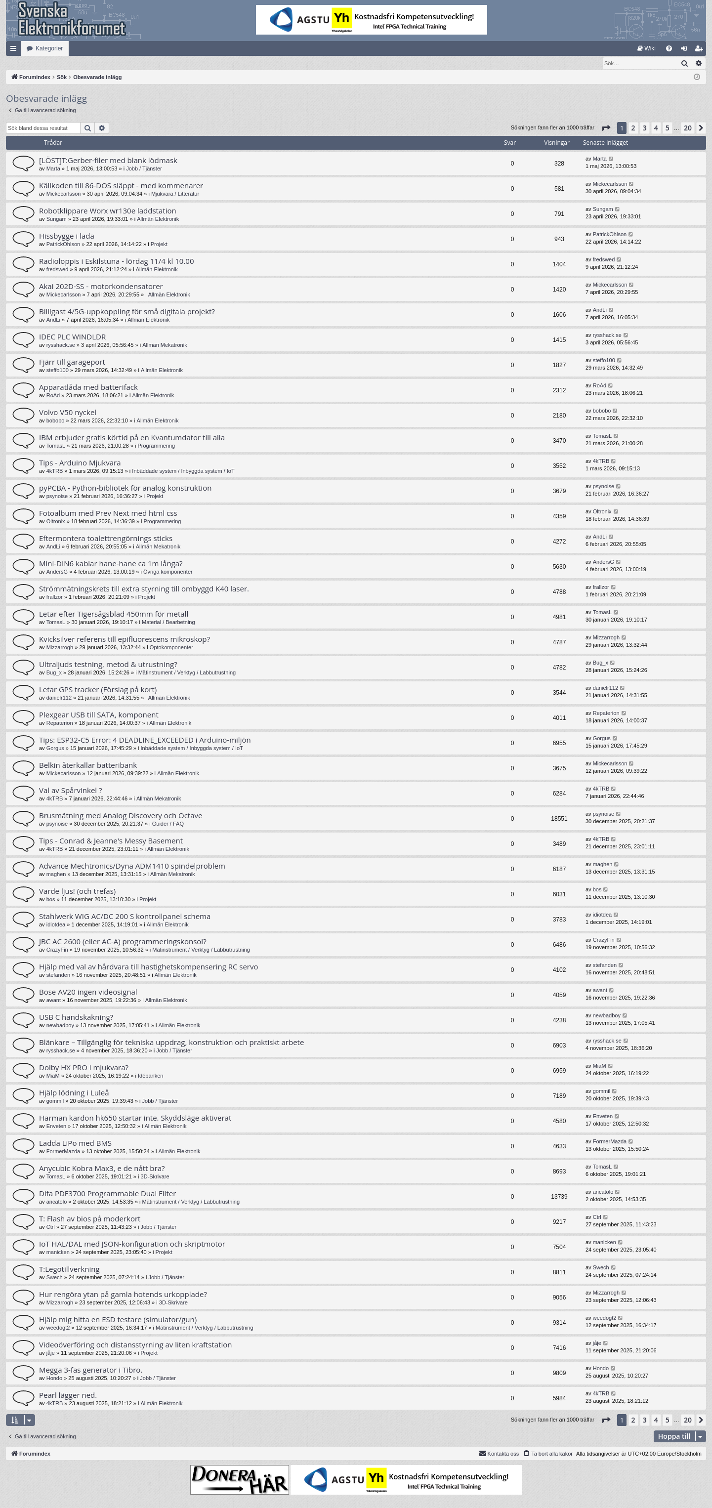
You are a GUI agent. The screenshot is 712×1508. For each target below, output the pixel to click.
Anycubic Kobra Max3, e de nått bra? (102, 1168)
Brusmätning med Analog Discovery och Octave (120, 816)
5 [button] (668, 128)
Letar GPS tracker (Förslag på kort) (98, 690)
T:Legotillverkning (69, 1269)
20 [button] (688, 128)
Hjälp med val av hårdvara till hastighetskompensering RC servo (148, 967)
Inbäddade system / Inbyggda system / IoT (183, 471)
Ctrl (50, 1227)
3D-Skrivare (155, 1177)
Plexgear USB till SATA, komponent (99, 715)
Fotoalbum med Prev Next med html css (108, 513)
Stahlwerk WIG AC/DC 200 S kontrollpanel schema (124, 917)
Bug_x (54, 673)
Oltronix (55, 522)
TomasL (56, 446)
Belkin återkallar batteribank (88, 765)
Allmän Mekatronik (164, 345)
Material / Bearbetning (168, 623)
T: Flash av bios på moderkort (89, 1219)
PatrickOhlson (63, 245)
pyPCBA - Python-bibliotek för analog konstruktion (125, 488)
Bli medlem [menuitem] (701, 50)
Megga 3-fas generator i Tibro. (90, 1370)
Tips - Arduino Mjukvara (80, 463)
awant (53, 1001)
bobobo (55, 421)
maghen (56, 875)
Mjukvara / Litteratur (175, 194)
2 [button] (633, 128)
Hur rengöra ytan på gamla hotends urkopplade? (123, 1294)
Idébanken (150, 1076)
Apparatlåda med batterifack (88, 387)
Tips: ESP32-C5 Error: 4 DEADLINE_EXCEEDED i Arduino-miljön (145, 740)
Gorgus (55, 749)
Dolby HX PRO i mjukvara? (83, 1068)
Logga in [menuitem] (686, 50)
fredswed (57, 270)
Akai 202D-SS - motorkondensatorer (101, 287)
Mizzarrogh (59, 648)
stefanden (58, 975)
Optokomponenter (171, 648)
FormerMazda (63, 1152)
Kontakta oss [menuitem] (499, 1453)
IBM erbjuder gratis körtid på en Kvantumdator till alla (132, 438)
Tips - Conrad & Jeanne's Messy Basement (111, 841)
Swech (54, 1278)
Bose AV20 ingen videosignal (88, 992)
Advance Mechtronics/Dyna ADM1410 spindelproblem (132, 866)
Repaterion (59, 723)
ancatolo (56, 1202)
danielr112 (59, 698)
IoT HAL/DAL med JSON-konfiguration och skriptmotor (132, 1244)
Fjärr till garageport (72, 362)
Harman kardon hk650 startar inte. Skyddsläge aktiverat (135, 1118)
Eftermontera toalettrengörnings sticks (105, 539)
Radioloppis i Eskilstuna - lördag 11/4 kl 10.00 (116, 261)
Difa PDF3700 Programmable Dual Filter (107, 1194)
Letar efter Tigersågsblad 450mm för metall (113, 614)
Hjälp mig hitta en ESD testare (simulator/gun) (118, 1320)
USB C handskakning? (76, 1017)
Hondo (54, 1379)
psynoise (57, 497)
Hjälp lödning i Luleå (74, 1093)
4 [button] (656, 128)
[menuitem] (646, 48)
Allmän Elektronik (158, 219)
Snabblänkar (15, 50)
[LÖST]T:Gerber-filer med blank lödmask (108, 161)
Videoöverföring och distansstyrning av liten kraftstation (135, 1345)
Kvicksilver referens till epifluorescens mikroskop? (124, 639)
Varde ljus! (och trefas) (77, 891)
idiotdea (56, 925)
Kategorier (49, 48)
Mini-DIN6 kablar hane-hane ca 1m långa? (111, 564)
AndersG (57, 572)
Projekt (159, 245)
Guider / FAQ (168, 824)
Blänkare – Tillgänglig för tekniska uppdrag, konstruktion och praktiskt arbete (171, 1042)
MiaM (53, 1076)
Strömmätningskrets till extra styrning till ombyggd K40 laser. (144, 589)
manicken (58, 1253)
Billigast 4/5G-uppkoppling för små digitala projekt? (127, 312)
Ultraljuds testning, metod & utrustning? (108, 665)
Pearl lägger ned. (68, 1395)
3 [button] (645, 128)
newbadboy (60, 1026)
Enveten (56, 1127)
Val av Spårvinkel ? (70, 791)
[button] (605, 128)
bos (50, 900)
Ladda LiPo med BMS (75, 1143)
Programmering (156, 446)
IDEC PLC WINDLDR (72, 337)
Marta (53, 169)
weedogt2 (58, 1328)
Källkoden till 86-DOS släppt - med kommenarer (121, 186)
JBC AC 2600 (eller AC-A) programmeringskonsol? (123, 942)
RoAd (53, 396)
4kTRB (54, 471)
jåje (50, 1353)
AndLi (53, 320)
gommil (55, 1101)
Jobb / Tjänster (144, 169)
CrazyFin (57, 950)
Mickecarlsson (63, 194)
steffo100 (57, 371)
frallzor (54, 597)
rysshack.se (60, 345)
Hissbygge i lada (66, 236)
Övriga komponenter (168, 572)
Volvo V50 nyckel (67, 413)
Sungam (56, 219)
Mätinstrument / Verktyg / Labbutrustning (187, 673)
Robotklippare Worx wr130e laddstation (107, 211)
